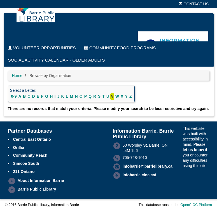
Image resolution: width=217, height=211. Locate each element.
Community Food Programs (120, 47)
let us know (193, 149)
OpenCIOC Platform (196, 205)
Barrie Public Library (37, 189)
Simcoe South (26, 163)
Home (17, 75)
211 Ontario (24, 171)
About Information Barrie (41, 180)
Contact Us (194, 4)
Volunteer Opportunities (42, 47)
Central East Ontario (32, 139)
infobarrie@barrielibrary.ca (147, 166)
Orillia (18, 147)
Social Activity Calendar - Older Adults (56, 60)
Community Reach (30, 155)
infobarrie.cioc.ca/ (139, 175)
